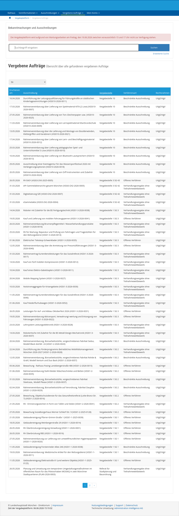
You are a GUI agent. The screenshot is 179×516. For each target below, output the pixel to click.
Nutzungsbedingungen (102, 505)
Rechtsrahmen (162, 93)
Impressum (57, 505)
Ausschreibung (30, 93)
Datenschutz (132, 505)
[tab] (11, 13)
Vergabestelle (105, 93)
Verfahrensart (130, 93)
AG (128, 508)
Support (119, 505)
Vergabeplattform (22, 18)
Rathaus (11, 13)
